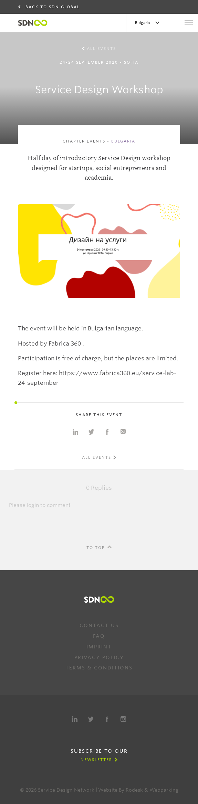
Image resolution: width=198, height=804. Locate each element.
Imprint (99, 646)
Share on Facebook (107, 432)
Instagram (123, 719)
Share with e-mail (123, 432)
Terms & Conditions (99, 667)
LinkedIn (74, 719)
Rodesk (134, 790)
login (33, 505)
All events (101, 48)
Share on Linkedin (75, 432)
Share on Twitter (91, 432)
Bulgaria (143, 22)
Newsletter (96, 759)
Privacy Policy (99, 657)
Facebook (107, 719)
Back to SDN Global (52, 6)
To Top (95, 547)
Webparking (163, 790)
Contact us (99, 625)
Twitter (91, 719)
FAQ (99, 636)
